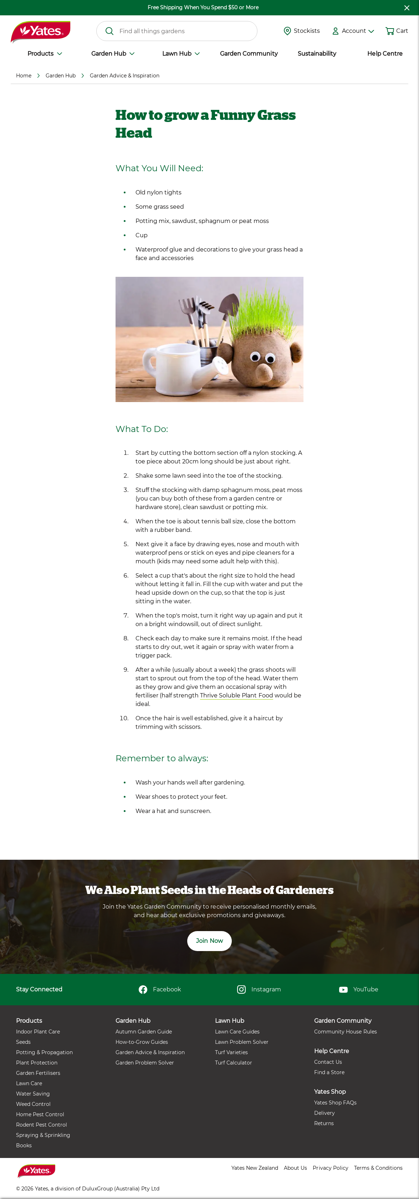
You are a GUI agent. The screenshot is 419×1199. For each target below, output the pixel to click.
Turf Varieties (231, 1052)
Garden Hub (112, 53)
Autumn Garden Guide (144, 1031)
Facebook (160, 989)
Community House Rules (345, 1031)
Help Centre (384, 53)
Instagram (259, 989)
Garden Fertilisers (38, 1073)
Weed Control (33, 1104)
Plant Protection (36, 1063)
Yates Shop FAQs (335, 1102)
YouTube (358, 989)
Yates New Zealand (254, 1168)
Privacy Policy (330, 1168)
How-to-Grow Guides (142, 1042)
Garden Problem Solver (145, 1063)
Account (358, 30)
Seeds (23, 1042)
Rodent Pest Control (41, 1125)
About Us (295, 1168)
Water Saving (33, 1094)
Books (24, 1145)
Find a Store (329, 1072)
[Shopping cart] (389, 31)
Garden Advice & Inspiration (150, 1052)
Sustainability (317, 53)
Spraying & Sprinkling (43, 1135)
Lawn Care (29, 1083)
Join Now (209, 941)
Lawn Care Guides (237, 1031)
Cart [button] (402, 30)
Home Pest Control (40, 1114)
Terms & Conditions (378, 1168)
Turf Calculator (233, 1063)
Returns (324, 1123)
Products (44, 53)
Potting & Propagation (44, 1052)
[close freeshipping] (406, 7)
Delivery (324, 1113)
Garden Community (248, 53)
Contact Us (328, 1062)
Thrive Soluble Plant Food (236, 695)
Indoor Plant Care (38, 1031)
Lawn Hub (181, 53)
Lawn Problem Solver (242, 1042)
